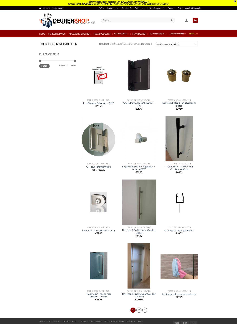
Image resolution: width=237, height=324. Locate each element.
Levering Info (112, 4)
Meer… (193, 29)
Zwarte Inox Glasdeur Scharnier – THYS (139, 100)
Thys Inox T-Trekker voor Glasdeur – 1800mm (139, 291)
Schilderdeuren (56, 30)
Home (42, 30)
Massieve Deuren (102, 30)
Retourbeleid (140, 4)
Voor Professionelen (193, 4)
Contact (171, 4)
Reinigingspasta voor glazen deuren (179, 290)
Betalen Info (127, 4)
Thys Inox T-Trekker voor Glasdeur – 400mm (139, 228)
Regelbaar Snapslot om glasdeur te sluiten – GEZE (139, 164)
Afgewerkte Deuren (79, 30)
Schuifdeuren (157, 29)
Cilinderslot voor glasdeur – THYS (98, 226)
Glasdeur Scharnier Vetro (98, 163)
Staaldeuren (139, 30)
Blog (180, 4)
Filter (44, 62)
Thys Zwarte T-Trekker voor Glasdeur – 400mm (179, 164)
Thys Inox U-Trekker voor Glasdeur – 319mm (98, 291)
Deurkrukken (178, 29)
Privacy (99, 317)
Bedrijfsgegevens (156, 4)
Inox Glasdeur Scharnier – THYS (98, 99)
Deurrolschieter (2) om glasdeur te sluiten (179, 100)
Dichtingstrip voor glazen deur (179, 226)
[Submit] (172, 16)
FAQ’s (101, 4)
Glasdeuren (121, 29)
